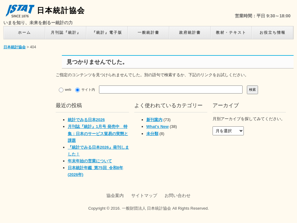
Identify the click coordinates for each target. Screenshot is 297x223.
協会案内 (115, 195)
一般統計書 (148, 32)
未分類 (152, 133)
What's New (157, 126)
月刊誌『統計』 (66, 32)
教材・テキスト (231, 32)
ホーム (24, 32)
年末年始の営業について (90, 161)
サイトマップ (144, 195)
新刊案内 (154, 119)
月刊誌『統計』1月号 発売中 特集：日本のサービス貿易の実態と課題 (98, 133)
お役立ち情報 (273, 32)
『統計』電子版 (107, 32)
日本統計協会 (45, 10)
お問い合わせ (178, 195)
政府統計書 (190, 32)
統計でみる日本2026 (86, 119)
